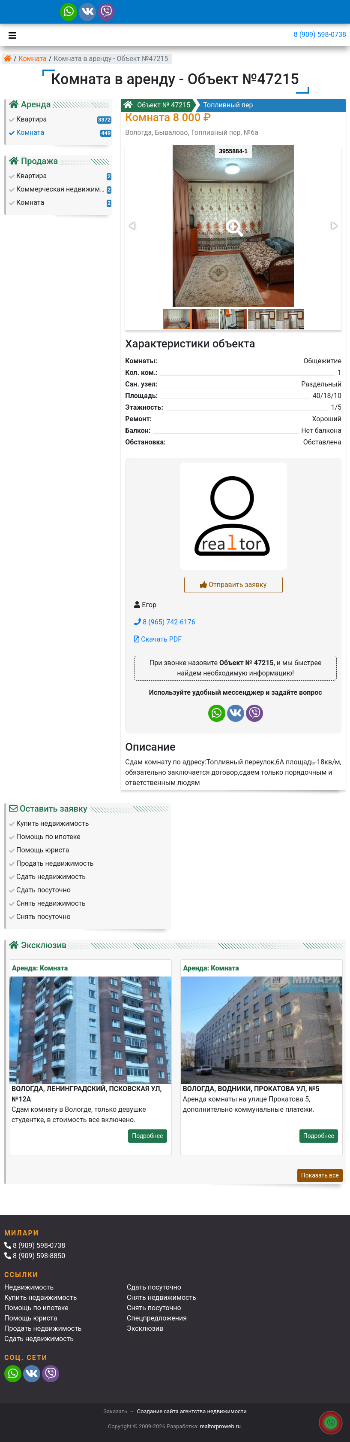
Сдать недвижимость (39, 1339)
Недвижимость (29, 1287)
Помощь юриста (30, 1318)
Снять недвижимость (161, 1297)
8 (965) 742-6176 (164, 622)
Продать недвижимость (43, 1328)
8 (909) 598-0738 (320, 34)
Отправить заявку (233, 585)
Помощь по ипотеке (36, 1308)
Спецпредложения (157, 1318)
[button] (233, 222)
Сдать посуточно (154, 1287)
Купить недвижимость (40, 1297)
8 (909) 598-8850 (34, 1256)
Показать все (320, 1175)
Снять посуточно (154, 1308)
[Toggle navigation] (10, 34)
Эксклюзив (145, 1328)
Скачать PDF (158, 639)
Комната (33, 59)
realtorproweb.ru (220, 1426)
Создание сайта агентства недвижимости (192, 1411)
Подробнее (147, 1135)
